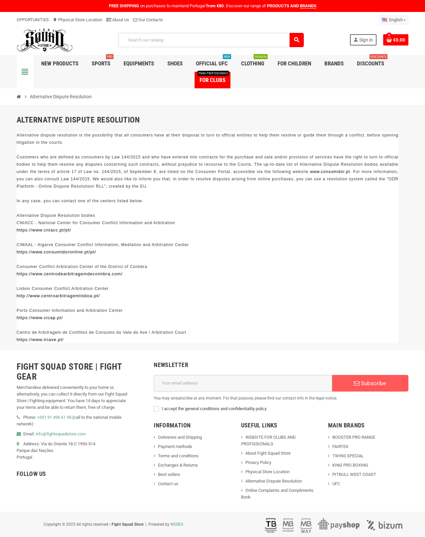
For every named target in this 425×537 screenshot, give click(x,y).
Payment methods (175, 446)
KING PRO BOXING (350, 465)
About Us (117, 19)
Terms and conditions (178, 455)
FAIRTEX (340, 446)
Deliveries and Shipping (180, 437)
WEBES (176, 524)
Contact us (168, 483)
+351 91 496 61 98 (54, 417)
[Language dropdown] (393, 20)
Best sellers (169, 474)
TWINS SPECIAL (348, 455)
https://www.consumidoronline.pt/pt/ (56, 251)
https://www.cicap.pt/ (40, 317)
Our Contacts (148, 19)
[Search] (211, 40)
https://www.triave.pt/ (40, 339)
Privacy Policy (258, 462)
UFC (336, 483)
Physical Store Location (77, 19)
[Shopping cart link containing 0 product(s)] (395, 39)
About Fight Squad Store (268, 453)
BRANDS (308, 5)
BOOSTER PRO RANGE (353, 437)
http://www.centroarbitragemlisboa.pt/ (58, 295)
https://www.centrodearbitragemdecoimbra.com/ (70, 273)
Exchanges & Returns (178, 465)
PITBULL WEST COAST (354, 474)
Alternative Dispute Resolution (273, 481)
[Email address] (243, 383)
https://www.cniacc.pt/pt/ (44, 229)
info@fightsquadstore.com (61, 433)
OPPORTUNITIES (33, 19)
